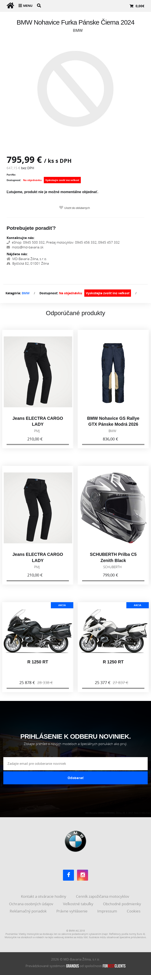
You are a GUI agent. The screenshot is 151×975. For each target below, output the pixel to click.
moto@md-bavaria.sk (25, 247)
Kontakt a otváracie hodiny (44, 896)
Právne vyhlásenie (72, 911)
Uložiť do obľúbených (77, 208)
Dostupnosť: (14, 180)
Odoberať (76, 778)
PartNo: (11, 174)
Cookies (134, 911)
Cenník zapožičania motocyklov (103, 896)
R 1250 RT (37, 665)
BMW (25, 293)
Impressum (107, 911)
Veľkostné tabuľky (78, 903)
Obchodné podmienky (122, 903)
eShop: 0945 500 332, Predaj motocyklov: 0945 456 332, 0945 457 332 (63, 242)
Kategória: (13, 293)
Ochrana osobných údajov (31, 903)
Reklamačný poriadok (29, 911)
